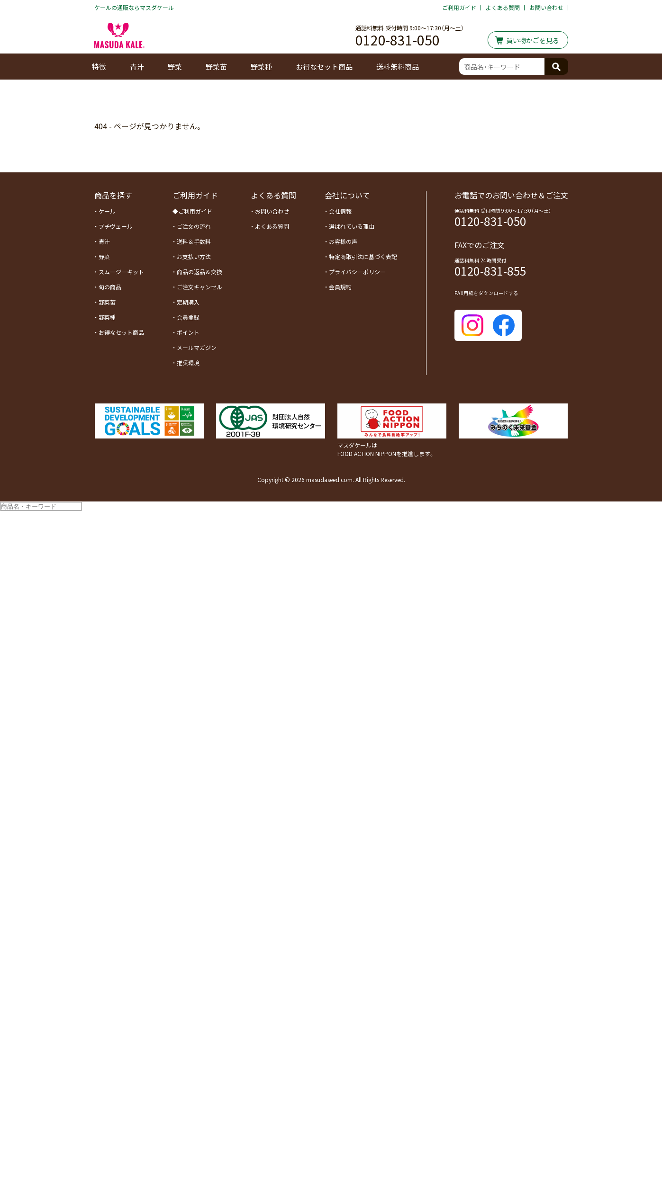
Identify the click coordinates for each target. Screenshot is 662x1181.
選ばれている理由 (351, 226)
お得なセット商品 (324, 67)
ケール (107, 211)
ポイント (188, 332)
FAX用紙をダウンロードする (486, 292)
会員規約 (340, 287)
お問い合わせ (546, 7)
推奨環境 (188, 362)
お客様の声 (343, 241)
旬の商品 (110, 287)
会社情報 (340, 211)
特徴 (99, 67)
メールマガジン (197, 347)
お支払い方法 (194, 256)
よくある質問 (503, 7)
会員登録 (188, 317)
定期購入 (188, 302)
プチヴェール (116, 226)
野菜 (104, 256)
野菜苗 (216, 67)
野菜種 (261, 67)
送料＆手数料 (194, 241)
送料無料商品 (397, 67)
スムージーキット (121, 272)
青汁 (137, 67)
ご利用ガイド (459, 7)
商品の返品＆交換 (199, 272)
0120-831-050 (397, 38)
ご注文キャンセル (199, 287)
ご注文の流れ (194, 226)
